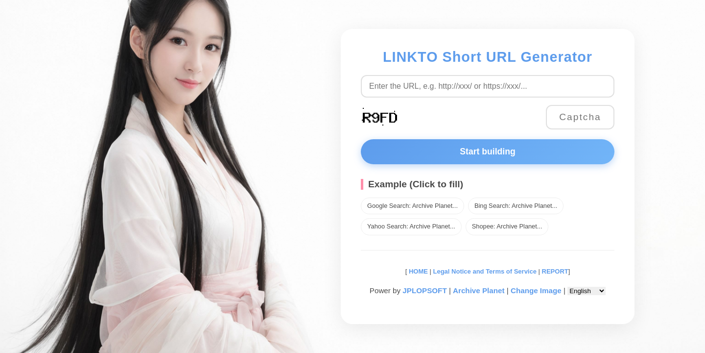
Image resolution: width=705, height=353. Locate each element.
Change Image (536, 290)
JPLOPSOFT (424, 290)
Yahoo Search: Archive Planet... (411, 226)
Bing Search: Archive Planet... (515, 205)
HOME (417, 271)
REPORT (555, 271)
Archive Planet (479, 290)
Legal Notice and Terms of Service (485, 271)
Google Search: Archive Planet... (412, 205)
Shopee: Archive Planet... (507, 226)
